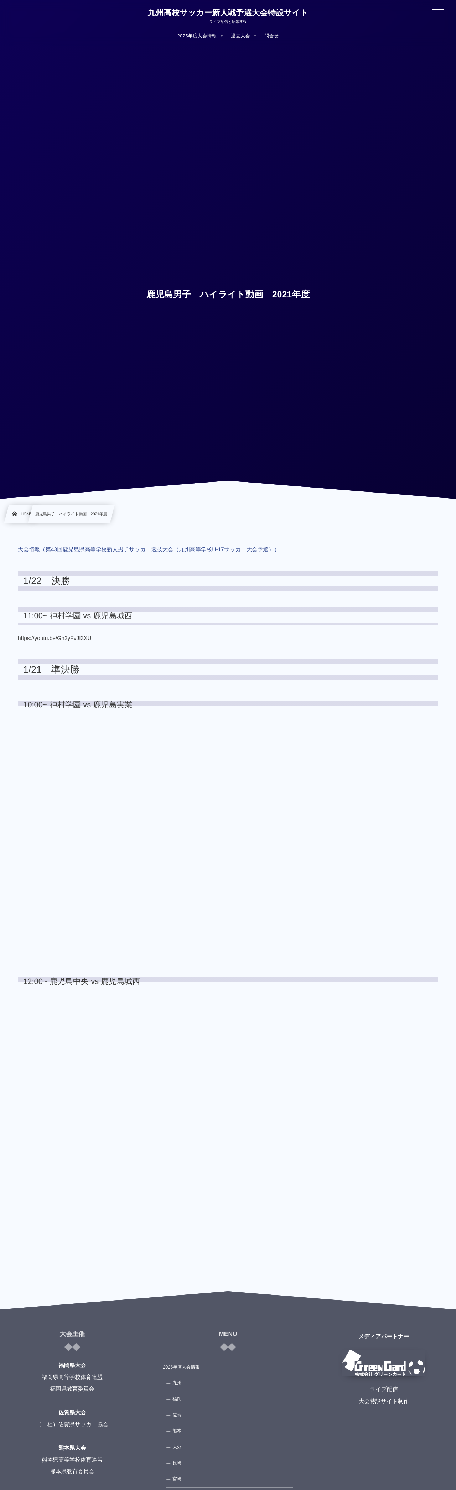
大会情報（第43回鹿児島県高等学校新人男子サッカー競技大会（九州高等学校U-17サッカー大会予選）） (149, 550)
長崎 (176, 1462)
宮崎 (176, 1478)
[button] (437, 9)
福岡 (176, 1398)
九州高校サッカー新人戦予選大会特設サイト (228, 13)
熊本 (176, 1430)
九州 (176, 1382)
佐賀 (176, 1414)
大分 (176, 1446)
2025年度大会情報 (181, 1367)
